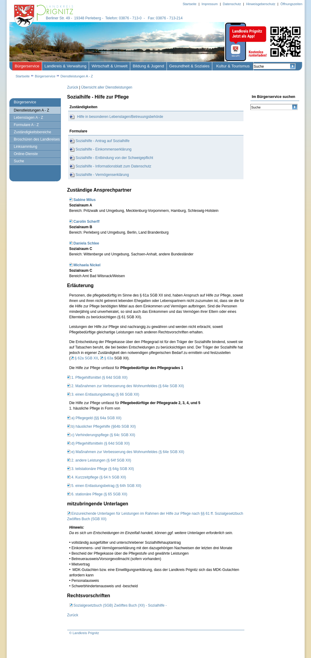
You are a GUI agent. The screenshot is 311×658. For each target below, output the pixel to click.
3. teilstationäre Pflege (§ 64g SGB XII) (102, 469)
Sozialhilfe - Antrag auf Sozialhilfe (103, 141)
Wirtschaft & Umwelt (109, 66)
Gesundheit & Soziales (189, 66)
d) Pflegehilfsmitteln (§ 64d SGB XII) (100, 443)
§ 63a (108, 358)
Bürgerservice (27, 66)
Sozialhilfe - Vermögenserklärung (102, 175)
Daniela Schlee (86, 243)
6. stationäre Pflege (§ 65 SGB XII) (99, 494)
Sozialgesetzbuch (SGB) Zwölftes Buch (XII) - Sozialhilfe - (120, 605)
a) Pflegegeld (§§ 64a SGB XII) (96, 418)
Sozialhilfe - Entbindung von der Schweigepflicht (114, 158)
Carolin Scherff (87, 221)
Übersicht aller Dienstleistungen (106, 87)
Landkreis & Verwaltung (66, 66)
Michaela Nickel (87, 265)
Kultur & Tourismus (233, 66)
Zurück (72, 87)
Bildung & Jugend (148, 66)
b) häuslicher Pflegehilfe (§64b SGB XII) (103, 426)
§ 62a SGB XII (86, 358)
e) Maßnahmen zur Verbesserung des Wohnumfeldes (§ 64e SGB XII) (127, 452)
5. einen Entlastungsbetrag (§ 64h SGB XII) (106, 486)
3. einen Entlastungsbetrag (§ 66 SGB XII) (105, 394)
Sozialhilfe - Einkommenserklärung (104, 149)
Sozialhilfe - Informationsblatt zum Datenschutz (113, 166)
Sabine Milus (85, 200)
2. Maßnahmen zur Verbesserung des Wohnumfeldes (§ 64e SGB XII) (127, 386)
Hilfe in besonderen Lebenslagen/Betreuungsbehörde (120, 117)
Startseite (23, 76)
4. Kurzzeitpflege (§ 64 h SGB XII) (98, 477)
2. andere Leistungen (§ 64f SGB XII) (101, 460)
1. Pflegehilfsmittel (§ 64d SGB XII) (99, 377)
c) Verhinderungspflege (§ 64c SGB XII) (103, 435)
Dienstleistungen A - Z (77, 76)
